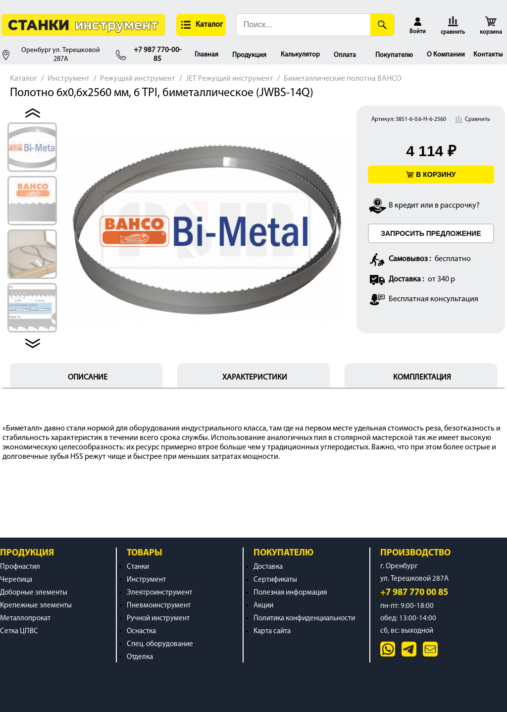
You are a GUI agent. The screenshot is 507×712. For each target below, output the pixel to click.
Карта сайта (272, 631)
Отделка (140, 657)
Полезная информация (290, 593)
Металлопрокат (25, 618)
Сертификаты (275, 580)
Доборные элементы (33, 593)
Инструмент (69, 79)
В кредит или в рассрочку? (434, 206)
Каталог (23, 79)
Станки (138, 567)
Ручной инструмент (158, 618)
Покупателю (394, 55)
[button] (201, 25)
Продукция (249, 55)
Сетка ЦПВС (19, 631)
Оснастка (141, 631)
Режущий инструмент (137, 79)
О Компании (446, 54)
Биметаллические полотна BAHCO (343, 79)
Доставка (268, 567)
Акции (263, 605)
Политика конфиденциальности (304, 618)
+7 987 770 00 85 (414, 593)
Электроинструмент (159, 593)
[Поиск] (382, 25)
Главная (206, 54)
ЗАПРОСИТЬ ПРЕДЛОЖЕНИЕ (431, 233)
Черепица (16, 580)
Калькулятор (300, 54)
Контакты (488, 54)
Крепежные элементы (36, 605)
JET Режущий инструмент (229, 79)
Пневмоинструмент (159, 605)
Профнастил (20, 567)
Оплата (345, 55)
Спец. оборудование (160, 644)
